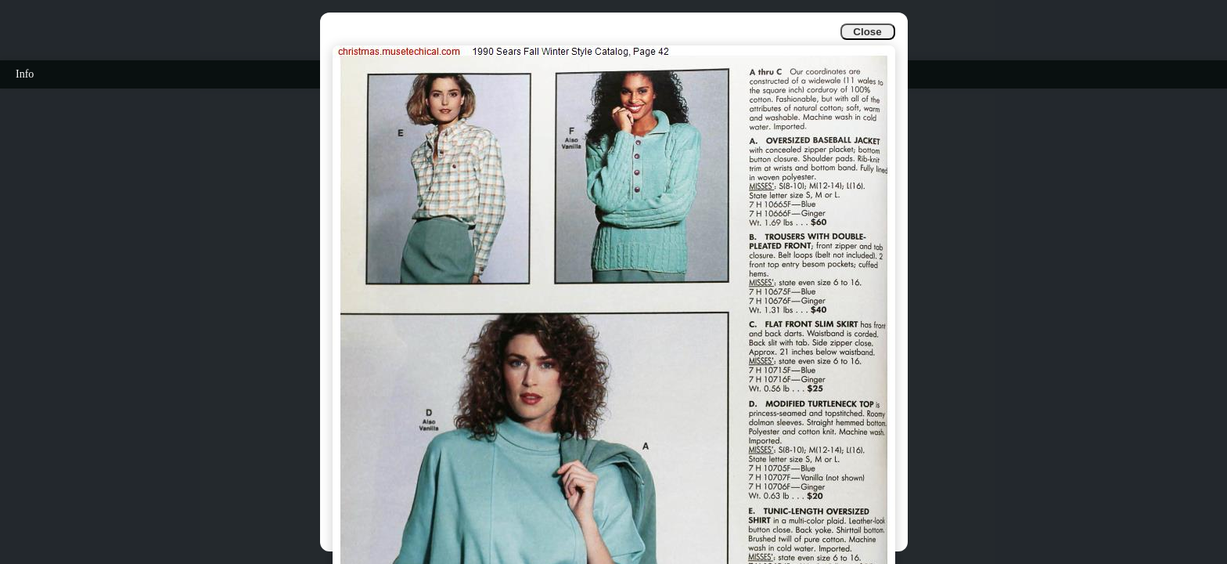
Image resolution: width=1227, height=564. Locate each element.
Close (867, 32)
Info (25, 74)
